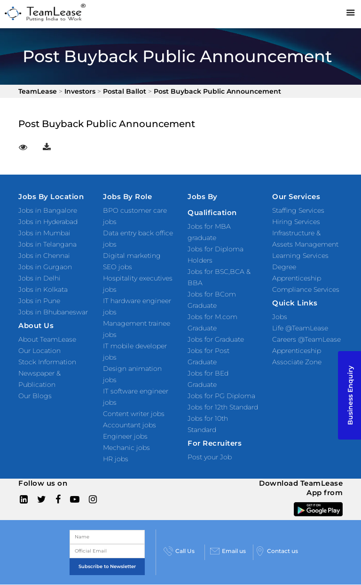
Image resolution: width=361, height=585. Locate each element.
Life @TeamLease (300, 328)
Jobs (279, 317)
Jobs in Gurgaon (45, 267)
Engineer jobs (125, 436)
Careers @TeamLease (306, 339)
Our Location (39, 350)
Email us (228, 551)
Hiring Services (296, 221)
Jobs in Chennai (44, 255)
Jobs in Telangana (47, 244)
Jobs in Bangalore (47, 210)
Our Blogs (35, 396)
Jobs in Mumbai (44, 233)
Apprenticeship (296, 350)
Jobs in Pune (39, 301)
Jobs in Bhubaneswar (53, 312)
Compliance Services (305, 289)
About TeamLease (47, 339)
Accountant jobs (129, 425)
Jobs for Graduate (216, 339)
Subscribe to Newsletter (107, 566)
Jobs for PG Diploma (221, 396)
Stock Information (47, 362)
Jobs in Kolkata (43, 289)
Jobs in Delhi (39, 278)
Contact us (276, 551)
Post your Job (210, 457)
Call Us (179, 551)
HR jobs (115, 459)
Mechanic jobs (126, 447)
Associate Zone (297, 362)
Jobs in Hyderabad (48, 221)
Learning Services (300, 255)
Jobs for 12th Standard (223, 407)
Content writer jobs (134, 413)
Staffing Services (298, 210)
